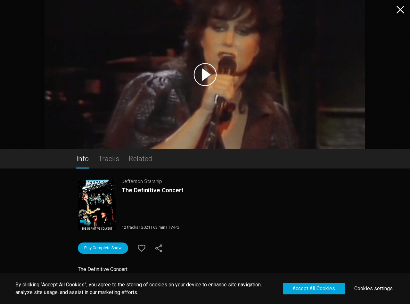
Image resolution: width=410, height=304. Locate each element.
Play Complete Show (103, 247)
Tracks (108, 158)
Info (82, 158)
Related (140, 158)
